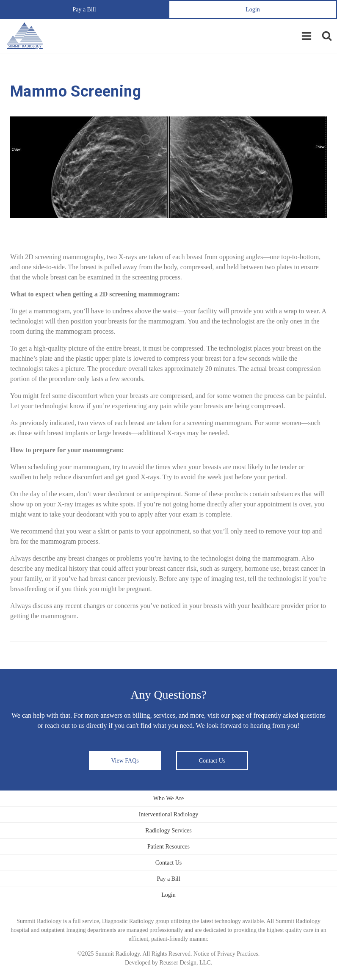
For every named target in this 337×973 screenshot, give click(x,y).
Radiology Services (168, 830)
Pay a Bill (84, 9)
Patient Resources (168, 846)
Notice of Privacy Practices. (226, 954)
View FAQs (124, 760)
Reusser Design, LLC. (186, 962)
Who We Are (168, 798)
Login (253, 9)
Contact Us (212, 760)
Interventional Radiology (168, 814)
